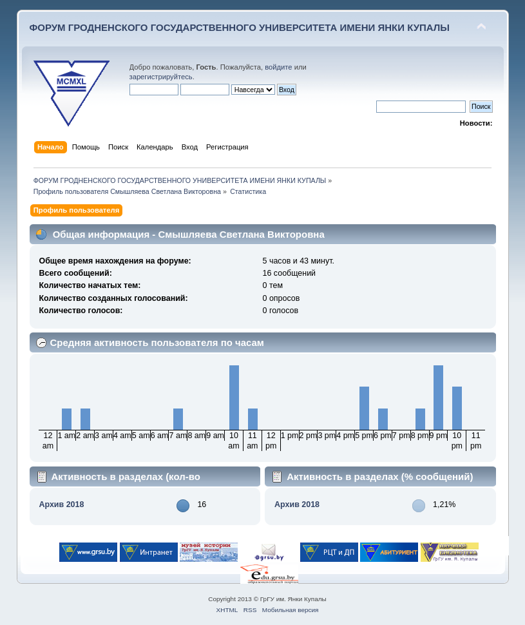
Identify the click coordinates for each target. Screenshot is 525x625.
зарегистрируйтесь (161, 77)
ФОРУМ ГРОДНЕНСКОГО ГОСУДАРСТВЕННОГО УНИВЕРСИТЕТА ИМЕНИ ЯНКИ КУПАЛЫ (240, 27)
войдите (278, 67)
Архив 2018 (61, 504)
